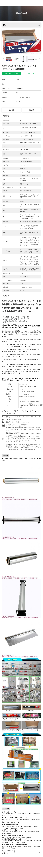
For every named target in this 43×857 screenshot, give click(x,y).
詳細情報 (11, 110)
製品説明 (31, 110)
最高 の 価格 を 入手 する (11, 73)
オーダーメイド (36, 401)
